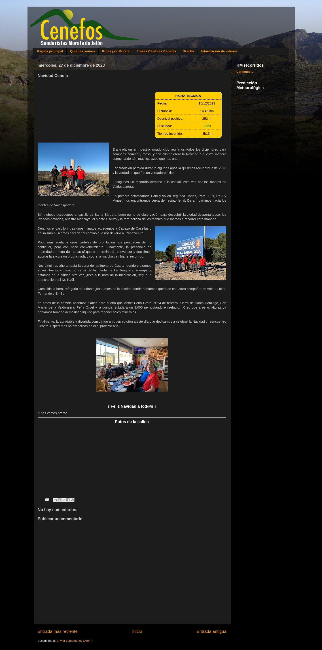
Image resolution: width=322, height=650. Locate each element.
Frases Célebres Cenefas (156, 51)
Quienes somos (82, 51)
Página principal (50, 51)
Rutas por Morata (115, 51)
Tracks (188, 51)
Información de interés (219, 51)
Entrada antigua (211, 631)
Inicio (137, 631)
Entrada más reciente (58, 631)
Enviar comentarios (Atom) (74, 640)
